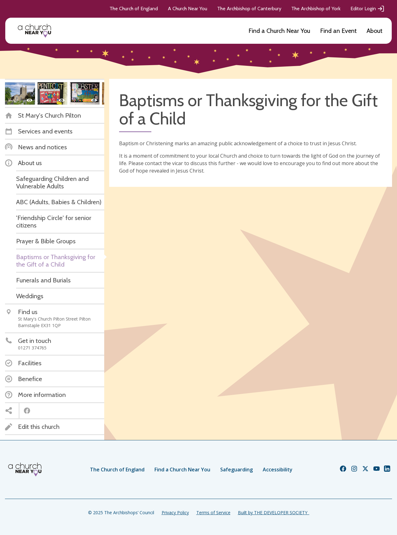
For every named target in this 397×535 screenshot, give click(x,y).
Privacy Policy (175, 512)
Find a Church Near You (279, 30)
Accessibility (277, 469)
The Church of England (133, 8)
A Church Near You (187, 8)
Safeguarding (236, 469)
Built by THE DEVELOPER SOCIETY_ (273, 512)
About (374, 30)
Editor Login (367, 8)
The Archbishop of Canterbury (249, 8)
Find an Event (338, 30)
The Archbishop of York (316, 8)
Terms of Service (213, 512)
